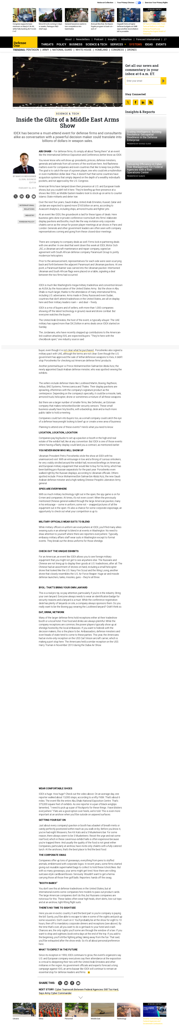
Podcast (98, 39)
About (68, 39)
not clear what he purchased (79, 350)
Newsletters (83, 39)
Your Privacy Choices (129, 3)
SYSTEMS (135, 44)
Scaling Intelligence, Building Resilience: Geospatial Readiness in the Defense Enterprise (144, 136)
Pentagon (32, 50)
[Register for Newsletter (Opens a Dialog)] (163, 80)
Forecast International (148, 39)
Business (75, 44)
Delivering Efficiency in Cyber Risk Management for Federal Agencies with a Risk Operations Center (145, 168)
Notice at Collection (105, 3)
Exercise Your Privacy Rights (156, 3)
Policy (61, 44)
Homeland (101, 50)
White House (83, 50)
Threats (47, 44)
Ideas (149, 44)
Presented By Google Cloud (139, 144)
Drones (132, 50)
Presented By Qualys (136, 176)
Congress (117, 50)
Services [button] (117, 44)
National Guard (62, 50)
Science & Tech (96, 44)
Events (161, 44)
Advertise (126, 39)
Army (45, 50)
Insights (112, 39)
